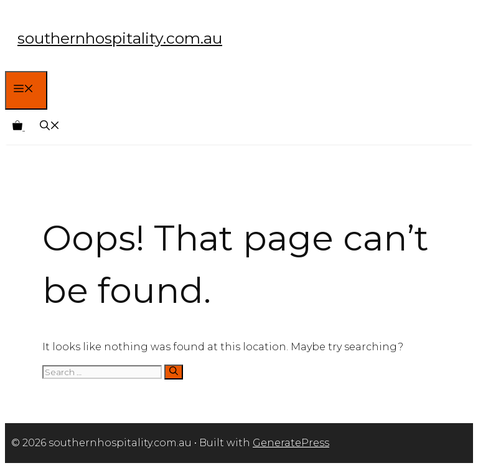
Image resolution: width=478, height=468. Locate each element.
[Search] (173, 372)
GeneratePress (291, 443)
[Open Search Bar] (49, 127)
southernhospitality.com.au (119, 38)
